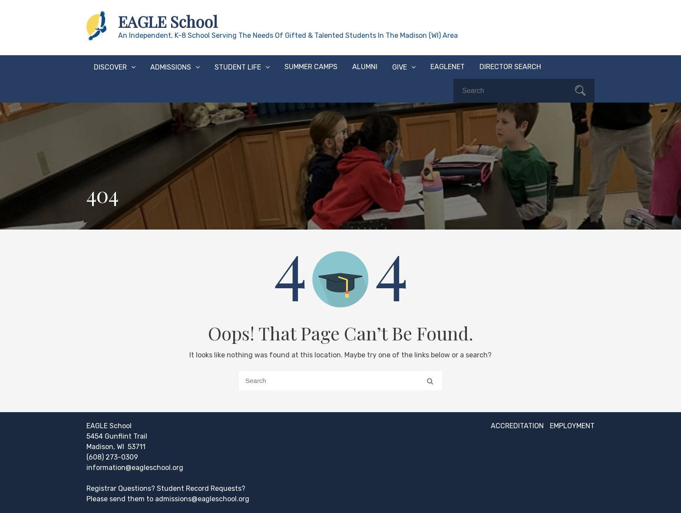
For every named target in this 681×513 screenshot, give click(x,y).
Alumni (364, 67)
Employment (572, 426)
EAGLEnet (447, 67)
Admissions (170, 67)
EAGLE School (168, 21)
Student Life (238, 67)
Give (399, 67)
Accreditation (517, 426)
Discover (110, 67)
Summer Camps (310, 67)
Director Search (510, 67)
